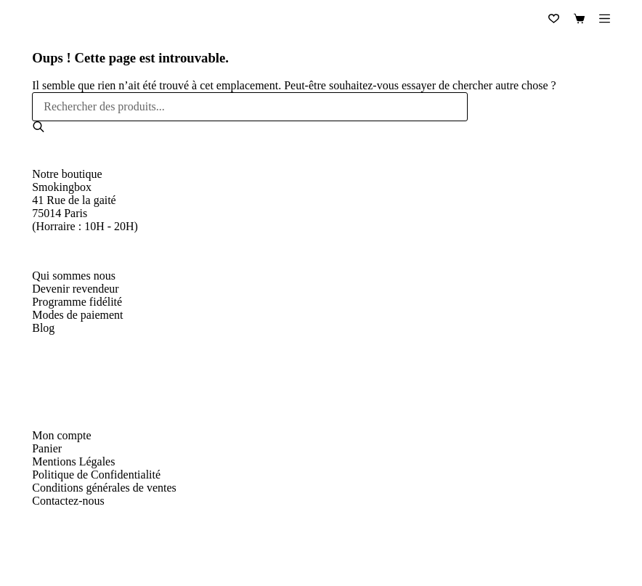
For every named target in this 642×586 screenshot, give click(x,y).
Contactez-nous (68, 501)
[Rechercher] (38, 126)
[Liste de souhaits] (553, 18)
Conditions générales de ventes (104, 487)
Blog (43, 328)
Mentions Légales (73, 461)
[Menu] (604, 18)
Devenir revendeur (75, 288)
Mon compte (61, 435)
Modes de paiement (77, 315)
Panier (47, 448)
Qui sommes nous (73, 275)
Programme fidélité (77, 302)
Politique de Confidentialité (96, 474)
